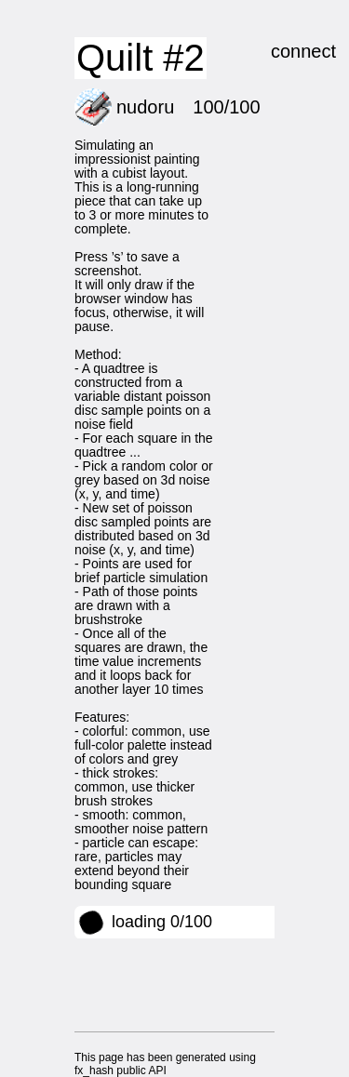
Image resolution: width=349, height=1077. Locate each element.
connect (303, 51)
